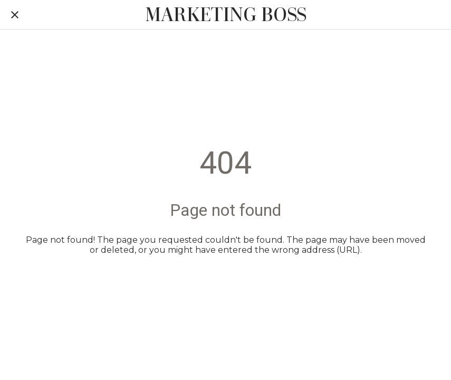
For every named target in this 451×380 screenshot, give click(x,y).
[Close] (14, 14)
